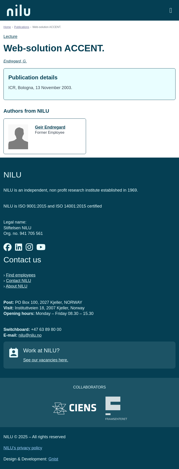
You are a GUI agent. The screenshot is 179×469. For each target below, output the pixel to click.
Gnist (53, 459)
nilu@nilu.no (30, 335)
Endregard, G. (15, 61)
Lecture (10, 36)
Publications (21, 27)
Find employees (20, 275)
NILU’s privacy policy (22, 448)
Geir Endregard (50, 127)
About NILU (16, 286)
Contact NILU (18, 280)
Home (7, 27)
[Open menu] (170, 10)
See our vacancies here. (45, 360)
